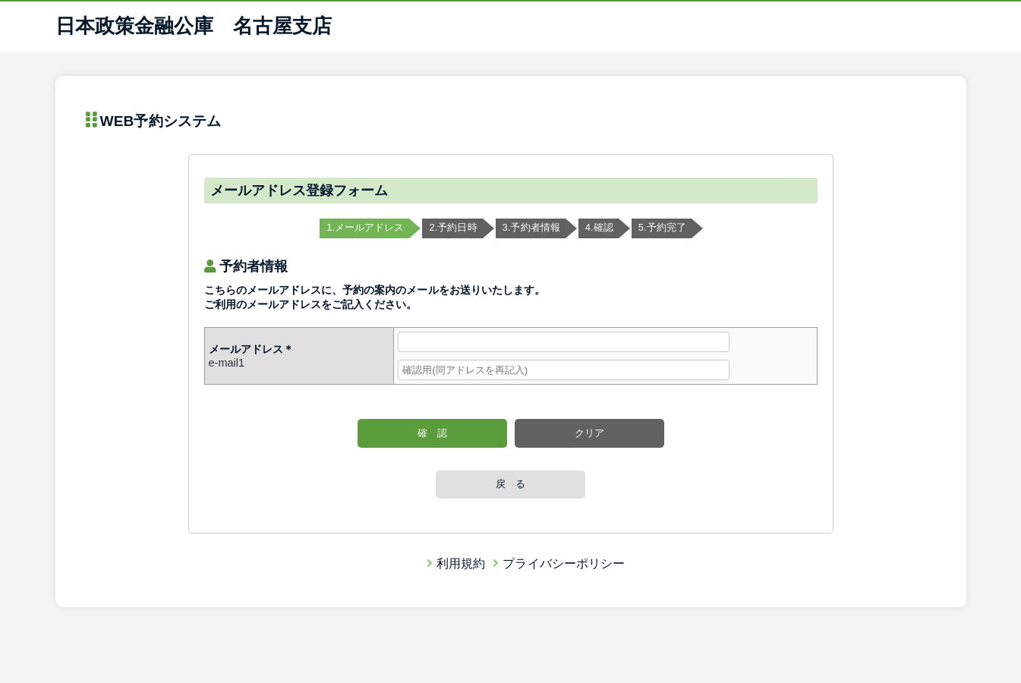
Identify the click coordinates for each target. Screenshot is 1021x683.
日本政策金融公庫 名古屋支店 (193, 25)
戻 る (510, 483)
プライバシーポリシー (559, 563)
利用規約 (456, 563)
